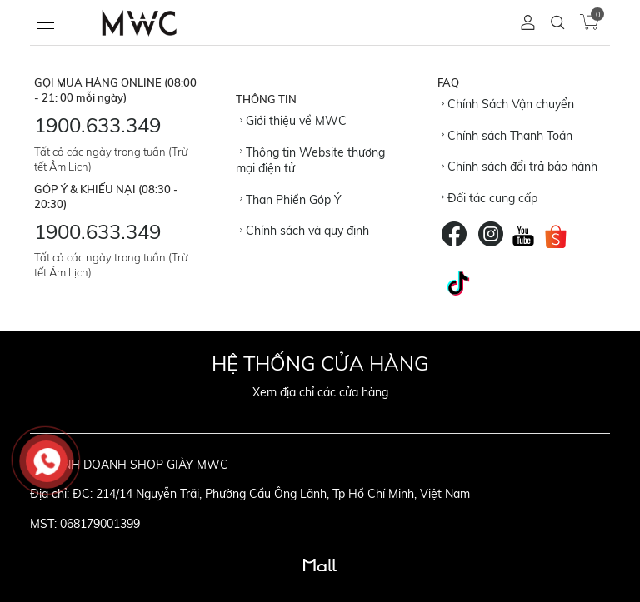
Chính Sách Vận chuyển (508, 104)
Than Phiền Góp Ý (291, 199)
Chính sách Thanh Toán (507, 135)
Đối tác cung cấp (490, 198)
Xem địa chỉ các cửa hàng (320, 392)
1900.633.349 (97, 124)
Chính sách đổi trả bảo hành (520, 166)
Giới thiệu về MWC (293, 120)
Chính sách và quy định (304, 230)
